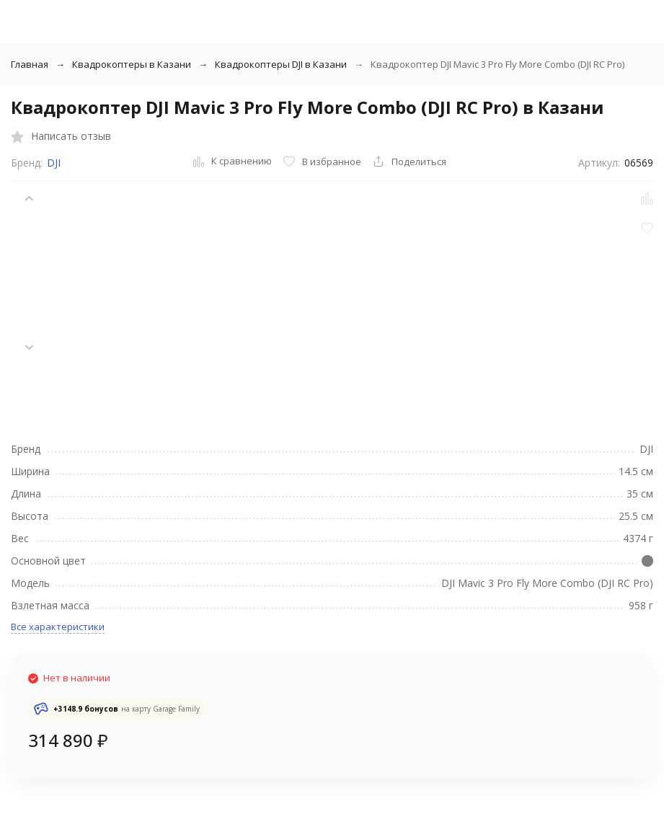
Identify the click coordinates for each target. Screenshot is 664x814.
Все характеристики (58, 626)
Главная (29, 64)
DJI (54, 162)
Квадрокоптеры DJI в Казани (281, 64)
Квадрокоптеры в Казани (131, 64)
